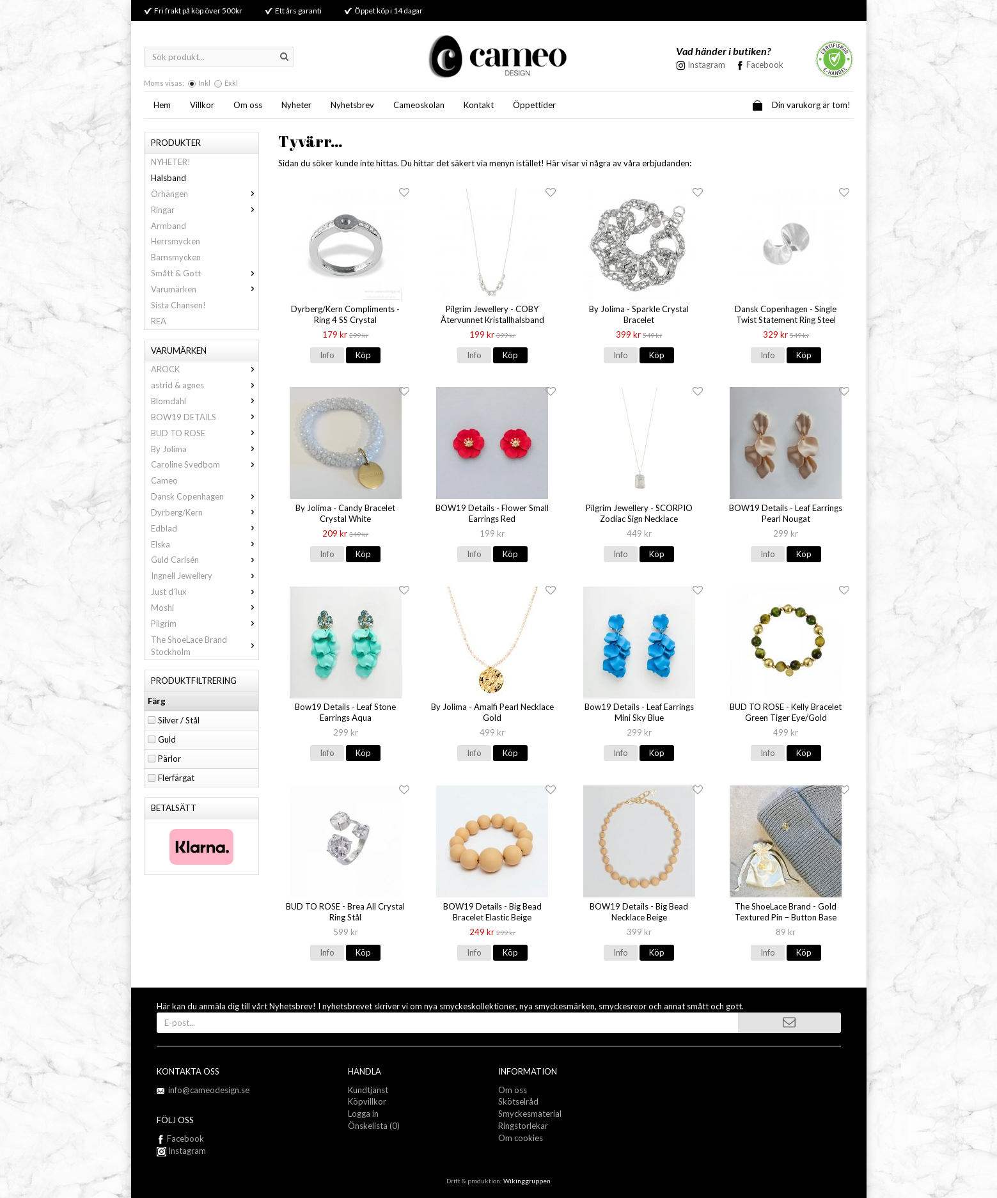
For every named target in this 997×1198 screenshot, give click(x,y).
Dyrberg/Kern (204, 512)
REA (158, 321)
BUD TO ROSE (204, 433)
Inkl (204, 83)
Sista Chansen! (178, 305)
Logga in (363, 1113)
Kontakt (479, 105)
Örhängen (204, 194)
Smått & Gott (204, 273)
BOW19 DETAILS (204, 417)
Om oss (247, 105)
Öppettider (534, 105)
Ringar (204, 210)
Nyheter (296, 105)
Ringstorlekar (523, 1126)
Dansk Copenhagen (204, 496)
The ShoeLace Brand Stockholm (204, 645)
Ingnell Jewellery (204, 576)
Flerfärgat (176, 778)
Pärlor (169, 758)
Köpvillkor (367, 1101)
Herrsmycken (175, 241)
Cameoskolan (418, 105)
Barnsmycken (176, 257)
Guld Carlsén (204, 560)
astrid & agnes (204, 385)
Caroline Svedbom (204, 464)
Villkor (202, 105)
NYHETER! (171, 162)
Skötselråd (518, 1101)
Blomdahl (204, 401)
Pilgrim (204, 624)
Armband (168, 226)
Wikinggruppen (527, 1181)
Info (327, 355)
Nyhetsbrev (352, 105)
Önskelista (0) (374, 1126)
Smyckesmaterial (529, 1113)
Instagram (181, 1151)
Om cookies (520, 1138)
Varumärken (204, 289)
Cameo (164, 480)
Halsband (168, 178)
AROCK (204, 369)
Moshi (204, 608)
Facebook (764, 64)
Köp (363, 355)
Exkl (231, 83)
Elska (204, 544)
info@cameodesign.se (208, 1090)
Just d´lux (204, 592)
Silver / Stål (179, 720)
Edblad (204, 528)
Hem (162, 105)
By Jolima (204, 449)
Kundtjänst (368, 1090)
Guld (167, 739)
